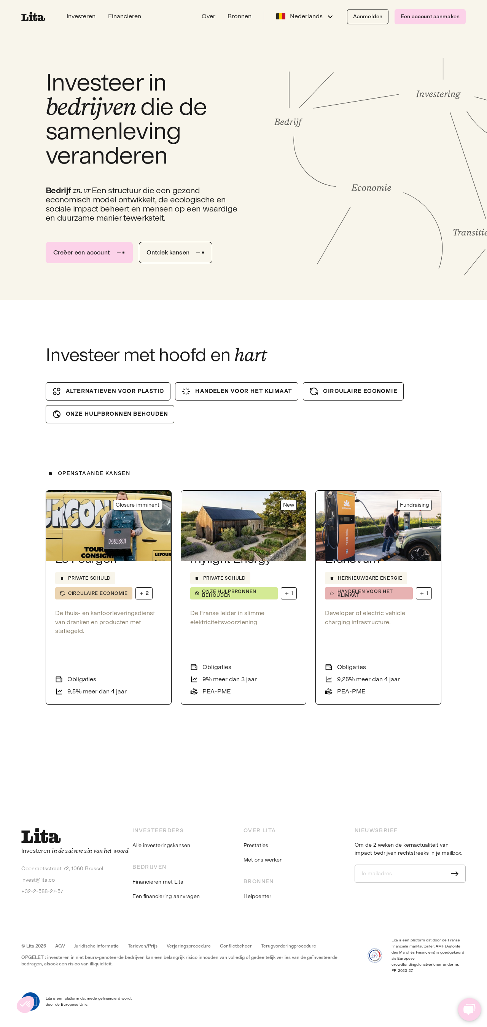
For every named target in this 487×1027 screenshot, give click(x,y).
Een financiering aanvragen (166, 896)
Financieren (124, 16)
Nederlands (299, 16)
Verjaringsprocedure (189, 946)
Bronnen (239, 16)
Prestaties (256, 845)
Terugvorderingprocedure (288, 946)
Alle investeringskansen (161, 845)
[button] (25, 1004)
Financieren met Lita (157, 882)
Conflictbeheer (236, 946)
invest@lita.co (38, 880)
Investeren (81, 16)
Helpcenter (257, 896)
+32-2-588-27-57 (42, 891)
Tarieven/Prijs (143, 946)
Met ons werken (263, 860)
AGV (60, 946)
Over (208, 16)
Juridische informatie (96, 946)
